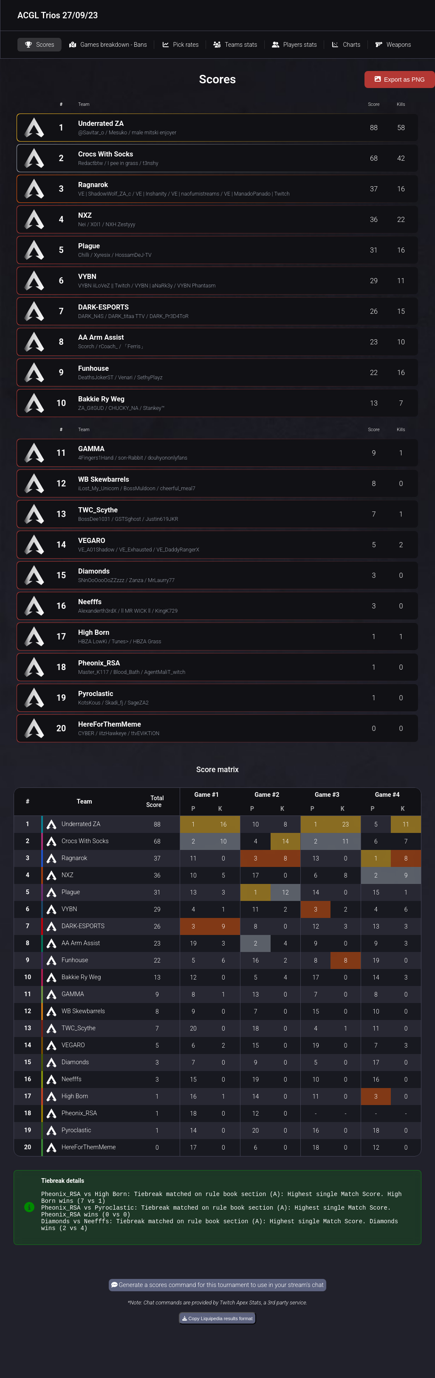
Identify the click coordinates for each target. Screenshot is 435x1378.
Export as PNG (400, 79)
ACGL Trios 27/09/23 (57, 15)
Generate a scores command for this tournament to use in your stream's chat (217, 1292)
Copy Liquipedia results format (217, 1326)
